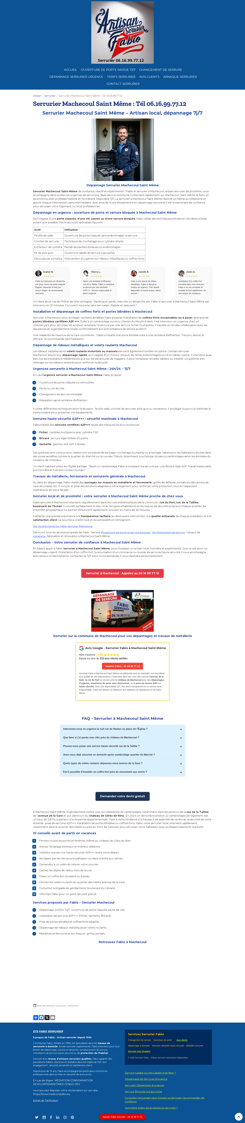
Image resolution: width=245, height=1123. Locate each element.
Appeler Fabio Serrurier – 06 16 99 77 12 (122, 1117)
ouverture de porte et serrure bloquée (127, 532)
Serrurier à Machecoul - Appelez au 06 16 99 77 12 (122, 573)
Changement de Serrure (160, 70)
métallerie (39, 536)
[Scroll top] (239, 1117)
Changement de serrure (139, 1040)
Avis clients (149, 77)
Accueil (70, 70)
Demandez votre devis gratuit (122, 796)
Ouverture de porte (162, 1040)
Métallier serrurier (195, 1045)
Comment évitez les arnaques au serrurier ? (152, 1107)
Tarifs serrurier (121, 77)
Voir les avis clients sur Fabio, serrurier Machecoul (63, 526)
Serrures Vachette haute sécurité (168, 1045)
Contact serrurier (123, 84)
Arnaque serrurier (180, 77)
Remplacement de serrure (171, 532)
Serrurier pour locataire (139, 1051)
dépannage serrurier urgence (76, 77)
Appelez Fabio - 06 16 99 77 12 (122, 666)
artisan (37, 95)
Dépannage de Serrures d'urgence (147, 1079)
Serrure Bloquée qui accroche (144, 1091)
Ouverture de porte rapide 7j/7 (108, 70)
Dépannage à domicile (139, 1045)
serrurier (50, 95)
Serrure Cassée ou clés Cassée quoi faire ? (151, 1072)
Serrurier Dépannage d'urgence (145, 1085)
